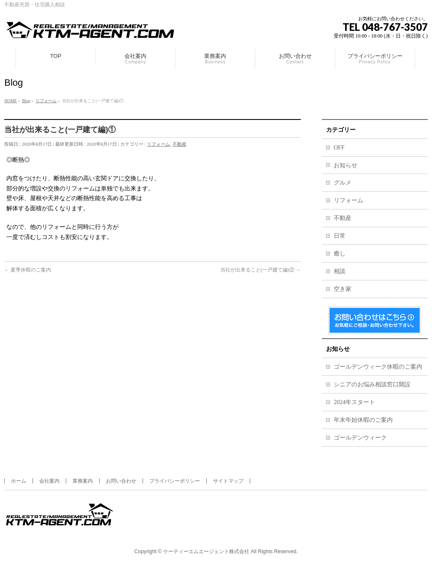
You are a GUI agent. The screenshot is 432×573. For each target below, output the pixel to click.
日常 (340, 236)
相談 (340, 271)
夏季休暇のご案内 (27, 270)
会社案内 (49, 481)
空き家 (342, 289)
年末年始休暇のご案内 (363, 420)
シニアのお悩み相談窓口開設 (372, 384)
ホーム (18, 481)
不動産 (179, 144)
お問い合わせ (121, 481)
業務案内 (83, 481)
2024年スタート (354, 402)
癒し (340, 253)
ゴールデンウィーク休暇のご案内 (378, 367)
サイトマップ (228, 481)
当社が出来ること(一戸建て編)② (260, 270)
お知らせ (345, 165)
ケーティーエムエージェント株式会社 (206, 551)
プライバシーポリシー (174, 481)
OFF (339, 147)
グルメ (342, 182)
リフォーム (158, 144)
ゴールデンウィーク (360, 438)
